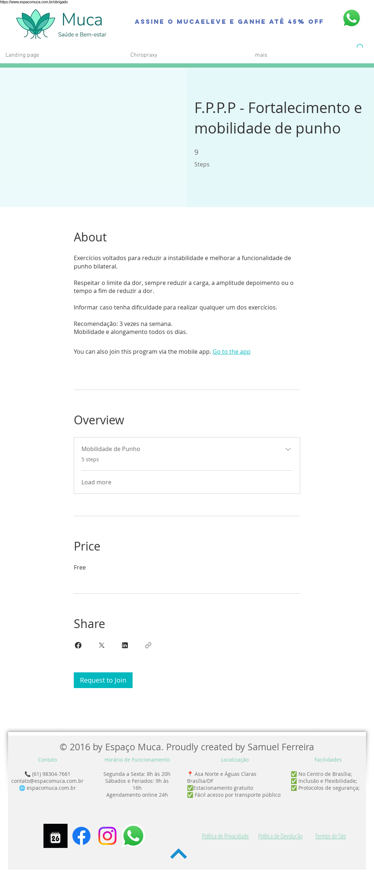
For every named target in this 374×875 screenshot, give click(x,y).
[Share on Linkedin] (125, 645)
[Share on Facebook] (78, 645)
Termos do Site (330, 835)
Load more (96, 482)
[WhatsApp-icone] (133, 836)
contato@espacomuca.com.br (47, 780)
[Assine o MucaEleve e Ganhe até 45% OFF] (229, 21)
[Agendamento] (55, 836)
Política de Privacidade (225, 835)
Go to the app (232, 352)
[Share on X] (101, 645)
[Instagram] (107, 836)
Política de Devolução (280, 835)
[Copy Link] (148, 645)
